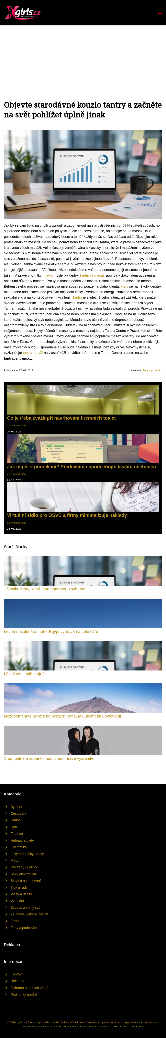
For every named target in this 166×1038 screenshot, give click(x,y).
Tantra (77, 297)
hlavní (48, 275)
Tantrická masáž (92, 275)
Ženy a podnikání (152, 370)
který (124, 286)
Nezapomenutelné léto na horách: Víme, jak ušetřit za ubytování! (62, 716)
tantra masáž (33, 353)
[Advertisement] (83, 54)
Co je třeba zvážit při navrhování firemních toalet (61, 418)
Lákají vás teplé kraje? (24, 673)
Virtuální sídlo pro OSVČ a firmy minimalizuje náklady (67, 515)
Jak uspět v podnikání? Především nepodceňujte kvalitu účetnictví (81, 466)
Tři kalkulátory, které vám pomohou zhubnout (44, 589)
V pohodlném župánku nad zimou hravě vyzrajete (49, 758)
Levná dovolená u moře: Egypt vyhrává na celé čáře (51, 631)
